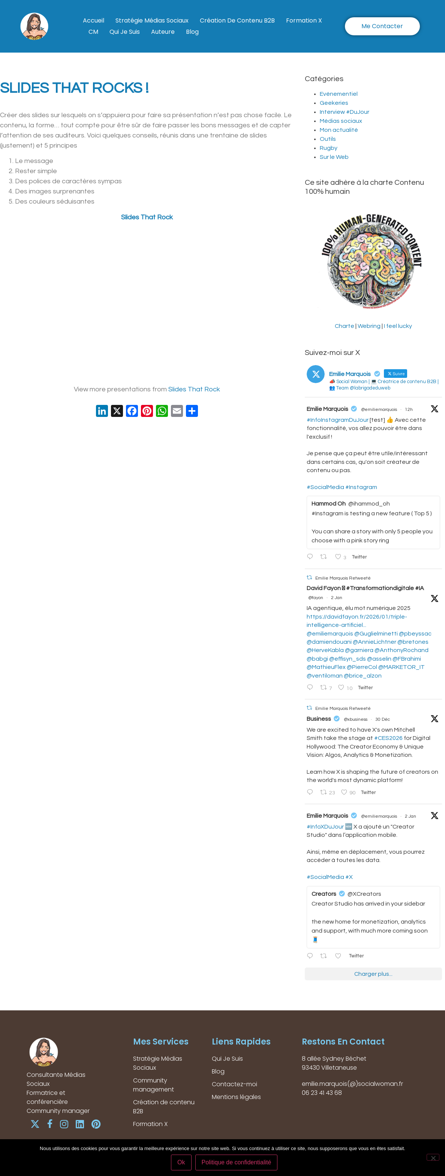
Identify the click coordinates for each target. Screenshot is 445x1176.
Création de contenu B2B (237, 20)
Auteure (163, 31)
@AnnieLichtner (374, 642)
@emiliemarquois (379, 409)
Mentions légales (236, 1097)
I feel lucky (398, 326)
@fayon (315, 597)
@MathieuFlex (326, 667)
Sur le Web (334, 157)
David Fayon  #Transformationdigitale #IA (365, 588)
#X (349, 877)
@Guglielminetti (376, 634)
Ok (181, 1162)
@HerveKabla (325, 650)
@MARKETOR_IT (401, 667)
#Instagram (361, 487)
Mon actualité (339, 130)
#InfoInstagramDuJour (338, 420)
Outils (328, 139)
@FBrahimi (407, 659)
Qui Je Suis (124, 31)
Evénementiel (339, 94)
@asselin (379, 659)
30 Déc (382, 719)
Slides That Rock (147, 217)
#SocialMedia (325, 487)
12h (409, 409)
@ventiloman (325, 676)
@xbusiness (355, 719)
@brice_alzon (363, 676)
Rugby (328, 148)
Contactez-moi (234, 1084)
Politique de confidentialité (236, 1162)
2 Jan (336, 597)
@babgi (317, 659)
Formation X (304, 20)
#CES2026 (388, 738)
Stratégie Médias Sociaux (152, 20)
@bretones (413, 642)
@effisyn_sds (347, 659)
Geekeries (334, 103)
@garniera (359, 650)
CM (93, 31)
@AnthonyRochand (402, 650)
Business (319, 719)
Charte (344, 326)
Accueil (93, 20)
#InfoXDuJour (325, 827)
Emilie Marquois (327, 409)
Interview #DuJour (344, 112)
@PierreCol (362, 667)
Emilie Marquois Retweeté (343, 577)
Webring (369, 326)
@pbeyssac (415, 634)
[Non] (433, 1157)
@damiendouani (329, 642)
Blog (192, 31)
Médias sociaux (341, 121)
